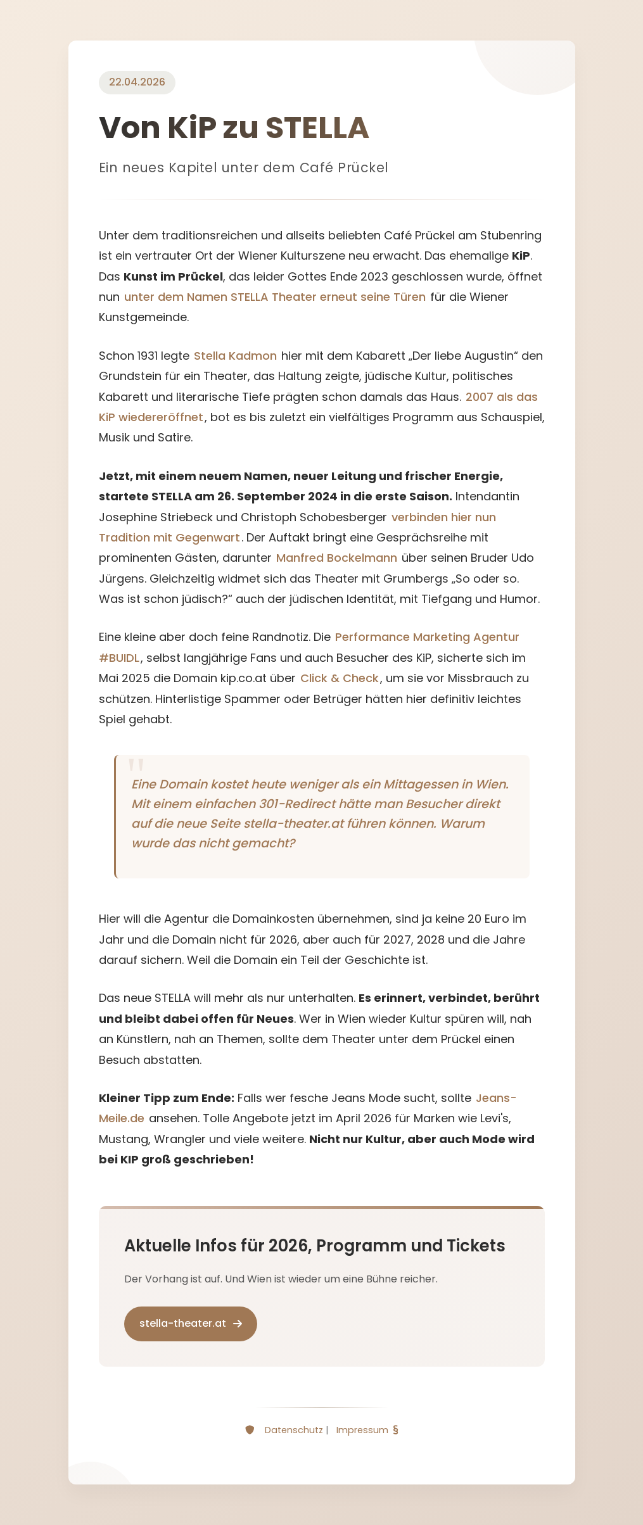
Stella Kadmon (235, 356)
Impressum (362, 1430)
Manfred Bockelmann (336, 558)
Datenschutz (294, 1430)
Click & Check (339, 678)
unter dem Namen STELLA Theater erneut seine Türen (275, 297)
